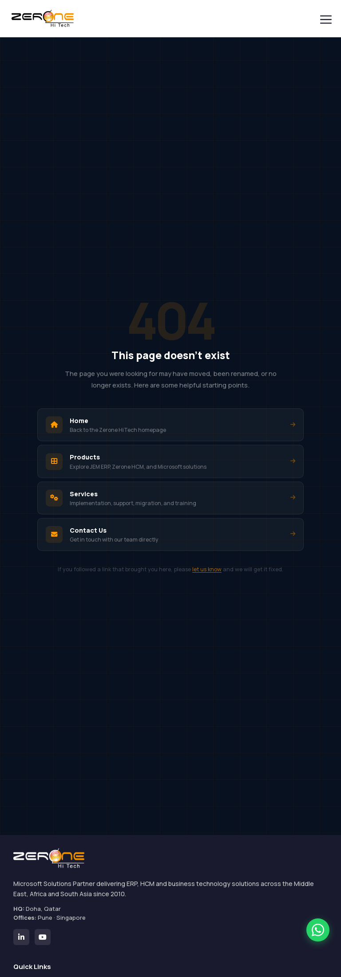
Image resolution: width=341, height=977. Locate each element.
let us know (207, 569)
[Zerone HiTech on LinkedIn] (21, 937)
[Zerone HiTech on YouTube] (43, 937)
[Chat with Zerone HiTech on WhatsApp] (317, 929)
